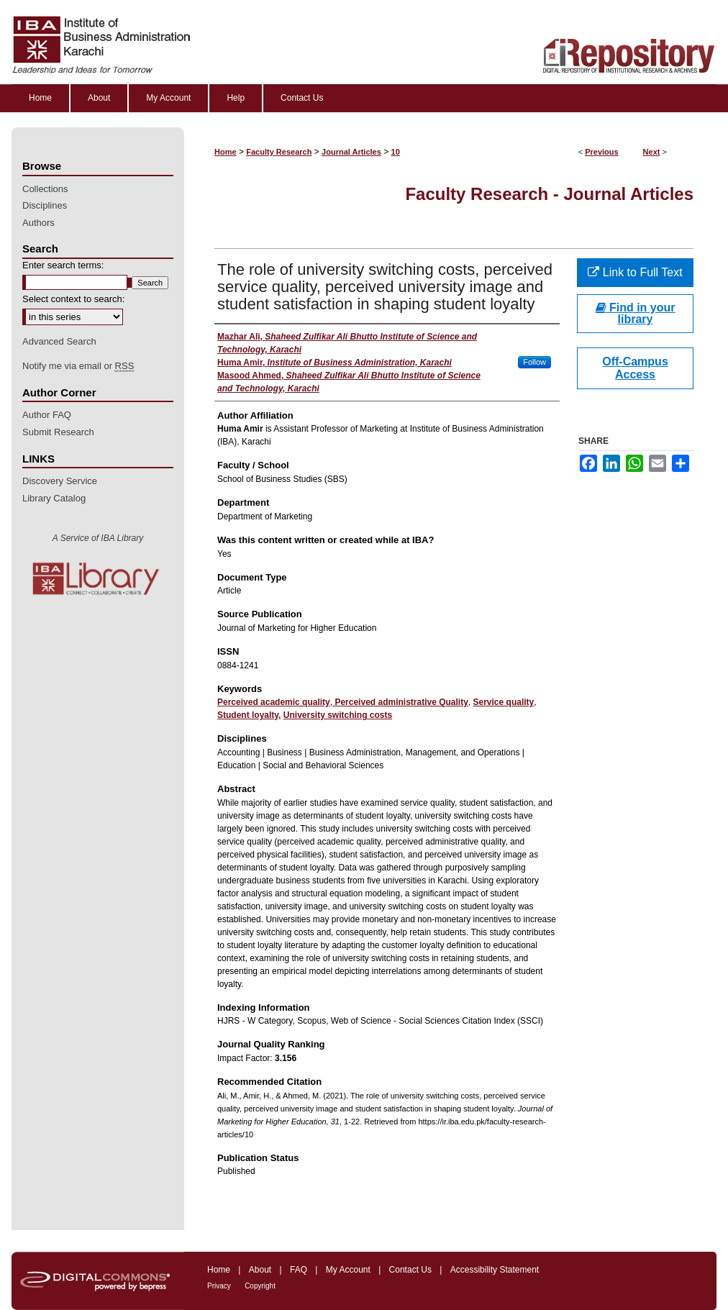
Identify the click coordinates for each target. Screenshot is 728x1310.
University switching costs (337, 715)
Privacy (219, 1286)
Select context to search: (73, 299)
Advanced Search (59, 341)
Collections (45, 188)
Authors (38, 222)
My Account (348, 1270)
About (260, 1270)
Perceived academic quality (273, 702)
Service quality (503, 702)
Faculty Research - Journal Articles (549, 194)
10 (395, 151)
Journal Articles (351, 151)
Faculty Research (278, 151)
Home (225, 151)
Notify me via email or (78, 366)
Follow (534, 362)
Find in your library (635, 313)
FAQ (298, 1270)
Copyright (260, 1286)
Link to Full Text (635, 272)
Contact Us (410, 1270)
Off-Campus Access (635, 368)
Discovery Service (59, 481)
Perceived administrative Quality (400, 702)
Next (651, 151)
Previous (601, 151)
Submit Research (58, 432)
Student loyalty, (249, 715)
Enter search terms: (63, 265)
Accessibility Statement (494, 1270)
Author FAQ (46, 414)
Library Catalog (54, 498)
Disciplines (44, 205)
